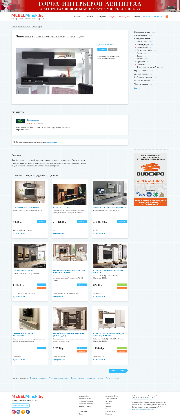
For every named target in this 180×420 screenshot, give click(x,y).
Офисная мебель (141, 70)
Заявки (136, 16)
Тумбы (139, 56)
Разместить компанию (20, 405)
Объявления (110, 409)
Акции (112, 16)
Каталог (77, 16)
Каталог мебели (84, 396)
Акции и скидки (84, 409)
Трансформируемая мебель (148, 67)
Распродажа (124, 16)
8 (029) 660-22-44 (19, 360)
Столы (139, 53)
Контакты (109, 414)
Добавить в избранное (105, 44)
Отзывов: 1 (40, 123)
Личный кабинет (111, 399)
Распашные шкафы (144, 50)
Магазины (89, 16)
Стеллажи (141, 64)
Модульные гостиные (95, 378)
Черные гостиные (77, 378)
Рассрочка (109, 401)
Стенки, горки (37, 27)
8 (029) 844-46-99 (99, 233)
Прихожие (141, 62)
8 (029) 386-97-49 (59, 233)
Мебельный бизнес (152, 16)
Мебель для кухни (142, 32)
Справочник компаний (86, 404)
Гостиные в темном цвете (58, 378)
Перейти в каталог (117, 370)
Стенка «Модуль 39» (23, 270)
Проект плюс (33, 120)
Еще (137, 88)
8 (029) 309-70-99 (19, 297)
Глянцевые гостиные (38, 378)
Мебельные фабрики (86, 401)
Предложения (110, 411)
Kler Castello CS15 (63, 207)
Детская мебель (141, 74)
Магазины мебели (85, 399)
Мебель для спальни (143, 77)
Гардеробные (142, 47)
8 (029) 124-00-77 (59, 297)
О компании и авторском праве (142, 399)
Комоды (140, 59)
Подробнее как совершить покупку (143, 409)
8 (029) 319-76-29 (99, 360)
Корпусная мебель (24, 27)
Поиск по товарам (85, 406)
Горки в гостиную (112, 378)
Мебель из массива (142, 80)
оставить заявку (51, 142)
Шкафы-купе (142, 42)
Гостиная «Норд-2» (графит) (27, 207)
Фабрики (101, 16)
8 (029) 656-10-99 (99, 297)
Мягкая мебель (140, 35)
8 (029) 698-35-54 (59, 360)
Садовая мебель (141, 84)
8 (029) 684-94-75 (19, 233)
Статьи (81, 414)
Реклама (108, 406)
